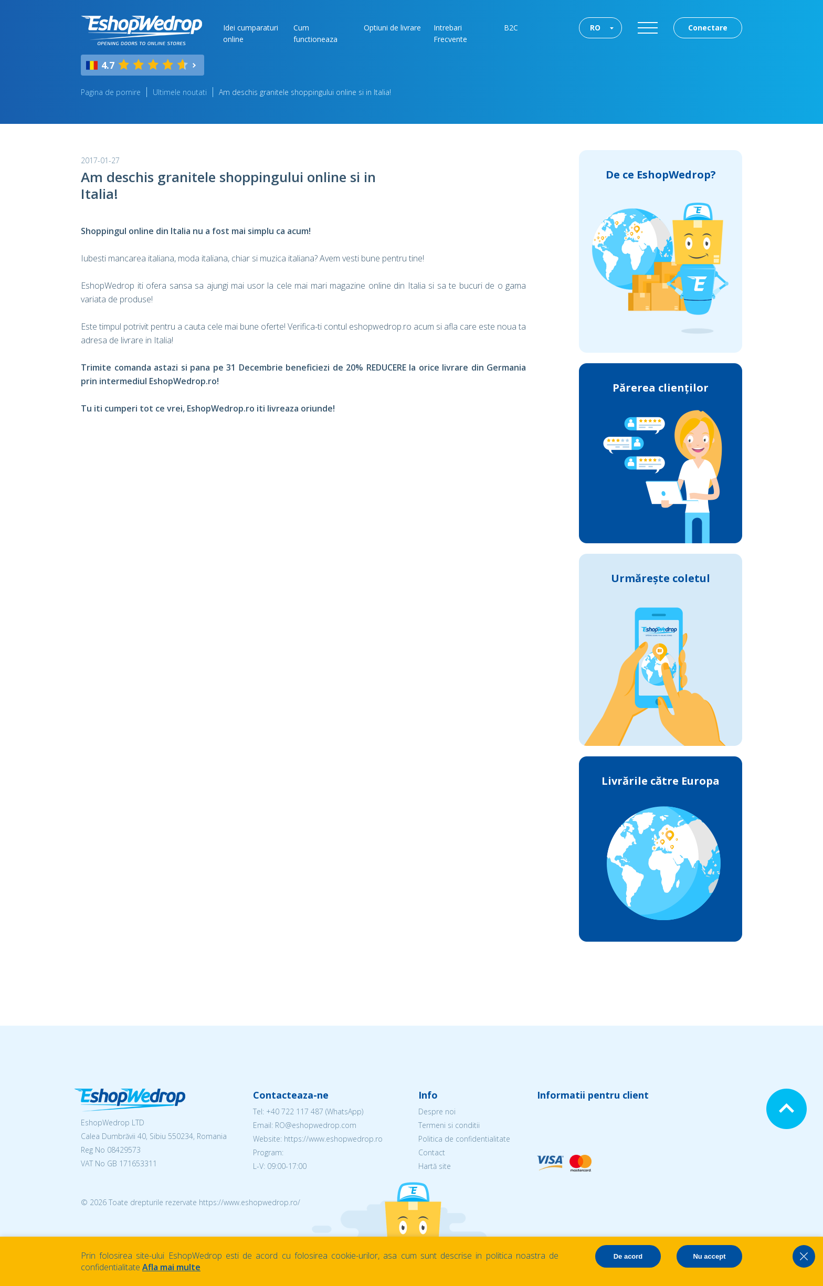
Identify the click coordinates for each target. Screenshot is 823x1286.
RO (595, 28)
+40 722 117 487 (294, 1111)
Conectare (707, 28)
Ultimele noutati (180, 92)
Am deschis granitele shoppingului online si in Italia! (305, 92)
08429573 (124, 1150)
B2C (511, 28)
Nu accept (709, 1256)
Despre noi (437, 1111)
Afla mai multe (171, 1267)
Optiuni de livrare (392, 28)
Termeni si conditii (449, 1125)
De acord (628, 1256)
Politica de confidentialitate (464, 1139)
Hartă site (434, 1166)
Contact (431, 1152)
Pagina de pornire (111, 92)
